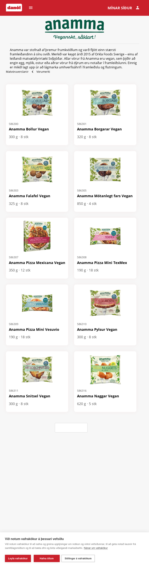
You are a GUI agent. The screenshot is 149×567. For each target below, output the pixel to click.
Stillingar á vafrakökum (79, 558)
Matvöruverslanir (17, 71)
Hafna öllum (47, 558)
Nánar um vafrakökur (96, 548)
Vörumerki (43, 71)
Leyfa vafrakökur (18, 558)
